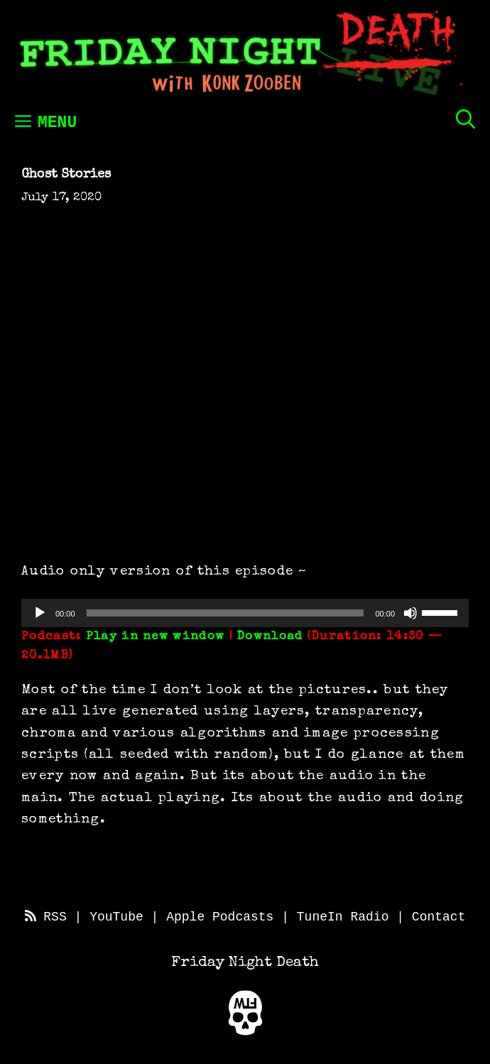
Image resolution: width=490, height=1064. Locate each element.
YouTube (116, 917)
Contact (439, 917)
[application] (245, 613)
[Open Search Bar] (465, 119)
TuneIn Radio (343, 917)
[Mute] (410, 613)
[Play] (40, 613)
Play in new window (155, 637)
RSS (46, 917)
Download (270, 637)
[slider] (225, 613)
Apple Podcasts (219, 917)
